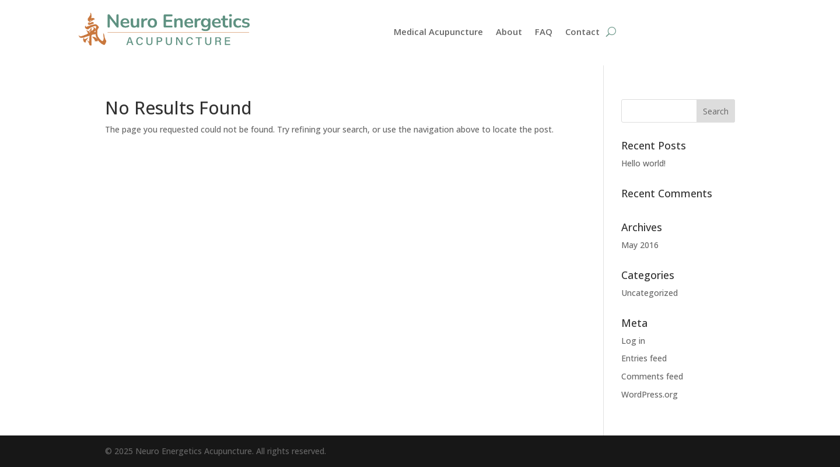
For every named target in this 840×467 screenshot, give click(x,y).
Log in (633, 340)
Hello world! (643, 163)
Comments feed (652, 376)
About (509, 32)
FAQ (543, 32)
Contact (582, 32)
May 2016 (640, 244)
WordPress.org (649, 394)
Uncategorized (649, 292)
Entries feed (644, 358)
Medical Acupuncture (438, 32)
